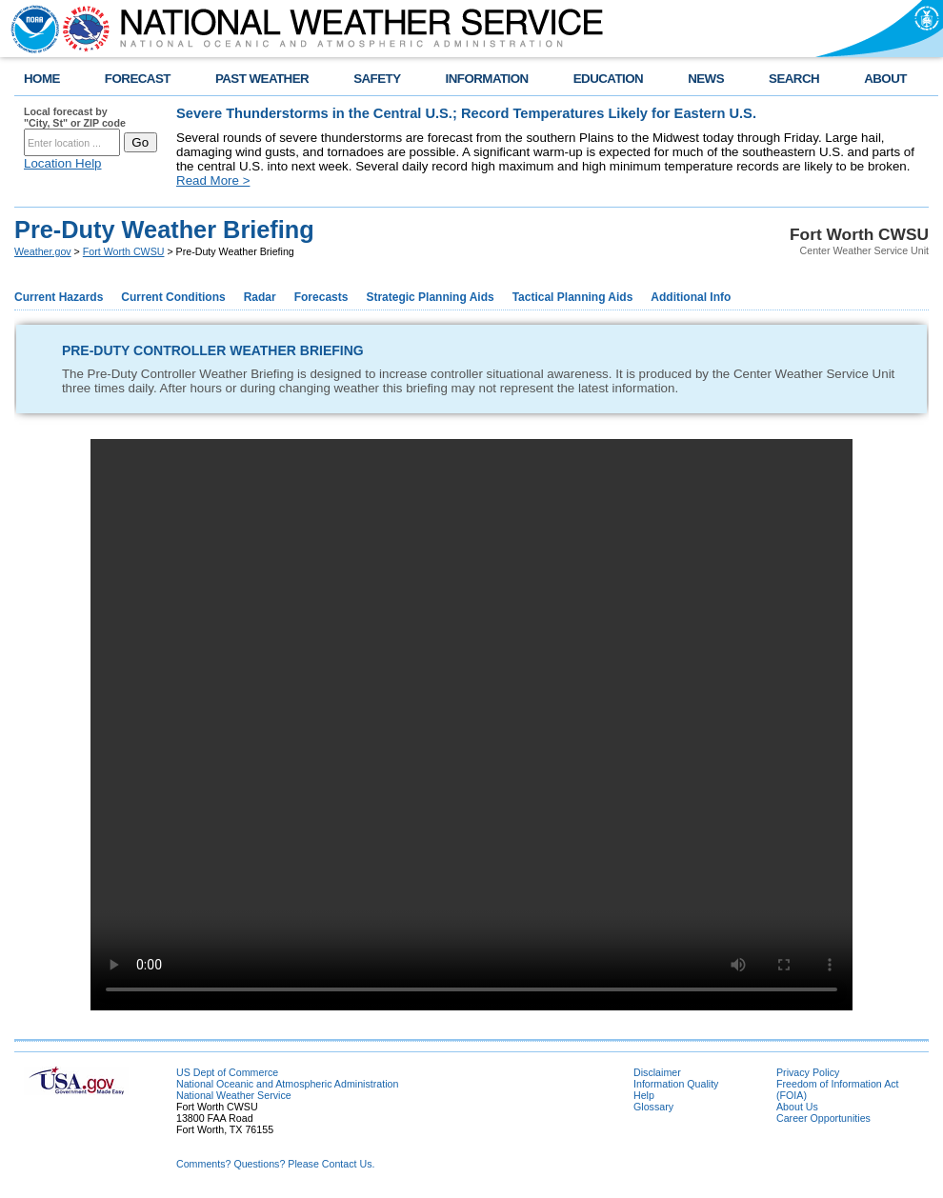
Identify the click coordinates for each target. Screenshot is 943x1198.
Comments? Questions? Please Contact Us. (275, 1163)
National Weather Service (233, 1095)
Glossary (653, 1106)
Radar (260, 297)
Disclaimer (657, 1072)
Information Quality (675, 1083)
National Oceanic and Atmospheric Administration (287, 1083)
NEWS (706, 78)
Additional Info (691, 297)
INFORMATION (487, 78)
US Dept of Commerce (227, 1072)
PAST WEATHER (262, 78)
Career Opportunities (823, 1118)
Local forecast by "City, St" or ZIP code (75, 117)
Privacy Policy (807, 1072)
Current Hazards (58, 297)
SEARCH (794, 78)
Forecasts (321, 297)
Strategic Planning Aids (429, 297)
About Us (797, 1106)
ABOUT (885, 78)
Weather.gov (42, 251)
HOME (42, 78)
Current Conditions (173, 297)
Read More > (213, 180)
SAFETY (376, 78)
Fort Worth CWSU (124, 251)
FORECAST (138, 78)
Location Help (63, 163)
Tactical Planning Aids (572, 297)
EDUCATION (608, 78)
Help (643, 1095)
